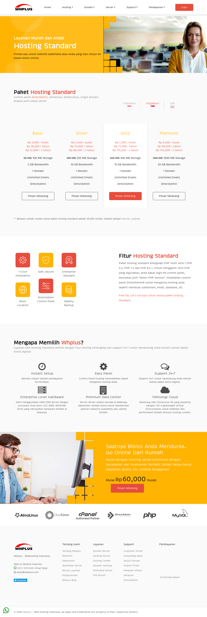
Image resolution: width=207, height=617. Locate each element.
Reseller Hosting (102, 565)
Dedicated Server (103, 570)
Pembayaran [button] (156, 7)
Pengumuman (70, 575)
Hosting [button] (66, 7)
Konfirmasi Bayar (169, 577)
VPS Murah (99, 575)
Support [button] (131, 7)
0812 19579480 (24, 568)
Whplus (27, 612)
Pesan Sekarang (38, 196)
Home (50, 7)
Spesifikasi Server (72, 565)
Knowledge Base (133, 556)
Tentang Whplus (71, 551)
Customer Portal (133, 551)
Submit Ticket (131, 565)
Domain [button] (88, 7)
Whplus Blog (69, 580)
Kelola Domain (132, 561)
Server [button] (109, 7)
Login (184, 7)
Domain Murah (101, 551)
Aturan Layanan (131, 219)
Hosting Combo (101, 561)
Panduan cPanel (133, 570)
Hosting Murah (101, 556)
